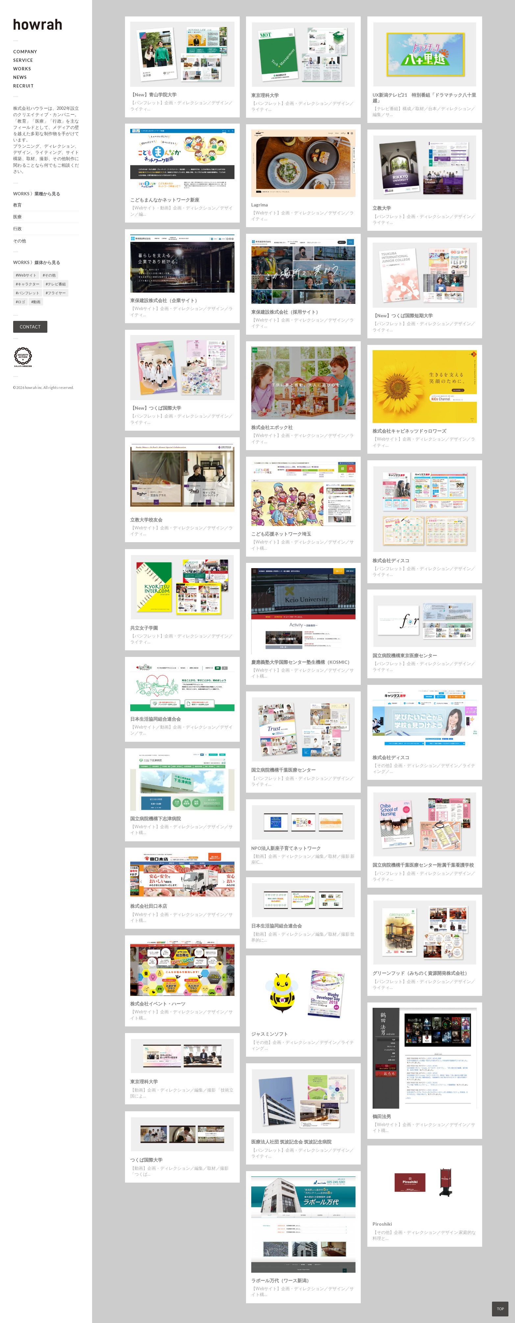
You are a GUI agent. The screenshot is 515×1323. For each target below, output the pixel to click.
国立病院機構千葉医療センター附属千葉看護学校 (423, 865)
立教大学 (382, 208)
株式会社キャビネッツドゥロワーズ (409, 431)
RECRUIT (23, 85)
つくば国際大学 (146, 1160)
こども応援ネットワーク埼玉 (281, 534)
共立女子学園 (144, 628)
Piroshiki (382, 1224)
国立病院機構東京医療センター (405, 655)
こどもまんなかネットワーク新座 (164, 200)
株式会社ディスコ (391, 560)
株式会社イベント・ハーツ (157, 1003)
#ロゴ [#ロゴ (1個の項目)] (20, 302)
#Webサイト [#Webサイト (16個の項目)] (26, 275)
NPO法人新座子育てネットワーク (286, 848)
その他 (19, 240)
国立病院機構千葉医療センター (283, 770)
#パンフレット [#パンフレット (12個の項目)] (27, 293)
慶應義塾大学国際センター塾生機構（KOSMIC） (301, 662)
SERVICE (23, 60)
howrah (31, 388)
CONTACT (30, 326)
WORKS (22, 68)
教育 (17, 204)
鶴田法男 (382, 1116)
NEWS (20, 77)
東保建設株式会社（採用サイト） (285, 312)
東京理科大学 (265, 95)
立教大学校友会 (146, 519)
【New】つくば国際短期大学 (403, 315)
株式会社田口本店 (148, 906)
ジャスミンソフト (269, 1034)
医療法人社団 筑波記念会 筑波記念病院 (291, 1141)
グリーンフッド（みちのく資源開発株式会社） (421, 973)
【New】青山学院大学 (153, 94)
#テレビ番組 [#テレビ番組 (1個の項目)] (56, 284)
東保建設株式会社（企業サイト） (164, 300)
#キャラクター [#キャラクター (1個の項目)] (27, 284)
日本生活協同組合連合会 (155, 719)
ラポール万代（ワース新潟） (281, 1280)
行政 (17, 228)
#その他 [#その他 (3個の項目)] (49, 275)
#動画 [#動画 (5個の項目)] (35, 302)
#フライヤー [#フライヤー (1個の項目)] (56, 293)
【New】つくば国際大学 (155, 408)
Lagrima (259, 204)
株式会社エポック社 (272, 427)
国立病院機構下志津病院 (155, 818)
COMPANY (25, 51)
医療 (17, 216)
